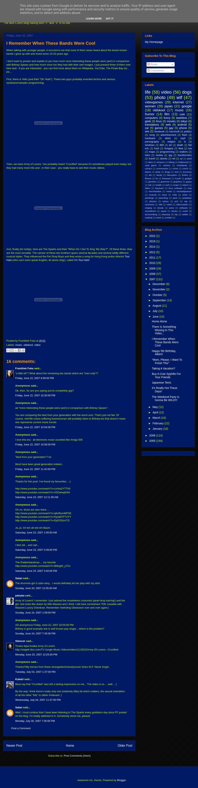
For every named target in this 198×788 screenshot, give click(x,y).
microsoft (174, 131)
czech (185, 168)
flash (184, 135)
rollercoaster (182, 204)
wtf (179, 97)
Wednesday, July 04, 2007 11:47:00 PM (38, 699)
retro (147, 155)
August (157, 305)
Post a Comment (20, 728)
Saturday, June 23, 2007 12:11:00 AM (36, 497)
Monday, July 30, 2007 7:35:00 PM (35, 720)
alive (150, 162)
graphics (177, 181)
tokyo (184, 121)
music (18, 344)
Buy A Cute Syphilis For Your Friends (166, 375)
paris (175, 198)
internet (178, 102)
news (164, 195)
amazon (161, 162)
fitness (148, 178)
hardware (150, 138)
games (159, 128)
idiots (168, 138)
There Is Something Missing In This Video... (164, 330)
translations (152, 124)
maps (152, 151)
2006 (152, 435)
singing (148, 208)
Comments (155, 70)
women (150, 106)
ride (160, 204)
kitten (147, 188)
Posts (152, 64)
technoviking (151, 214)
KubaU (19, 679)
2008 (152, 273)
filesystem (172, 175)
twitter (185, 214)
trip (176, 214)
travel (152, 158)
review (159, 155)
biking (171, 162)
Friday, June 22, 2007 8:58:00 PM (34, 378)
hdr (149, 185)
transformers (185, 155)
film (166, 114)
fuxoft (178, 178)
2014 (152, 246)
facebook (159, 131)
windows (149, 145)
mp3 (182, 138)
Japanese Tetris (161, 382)
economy (187, 172)
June (155, 316)
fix (157, 178)
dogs (187, 92)
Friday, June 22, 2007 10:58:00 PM (35, 444)
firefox (185, 175)
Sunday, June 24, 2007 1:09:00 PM (35, 612)
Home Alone (159, 321)
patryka (19, 595)
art (170, 145)
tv (185, 141)
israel (176, 185)
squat (163, 211)
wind (158, 217)
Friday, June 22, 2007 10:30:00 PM (35, 395)
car (147, 128)
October (157, 295)
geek (148, 121)
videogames (154, 102)
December (159, 284)
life (148, 92)
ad (181, 158)
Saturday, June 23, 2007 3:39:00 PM (36, 549)
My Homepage (154, 42)
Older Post (125, 745)
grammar (165, 181)
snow (171, 208)
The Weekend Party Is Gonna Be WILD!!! (165, 398)
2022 (152, 235)
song (152, 135)
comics (148, 168)
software (183, 208)
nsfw (174, 195)
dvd (176, 172)
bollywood (183, 162)
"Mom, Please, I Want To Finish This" (167, 361)
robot (169, 204)
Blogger (121, 780)
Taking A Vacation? (163, 368)
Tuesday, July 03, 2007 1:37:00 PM (35, 671)
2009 (152, 268)
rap (185, 201)
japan (169, 106)
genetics (152, 181)
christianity (182, 165)
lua (190, 148)
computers (151, 117)
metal (169, 191)
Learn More (94, 18)
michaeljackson (184, 191)
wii (173, 158)
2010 (152, 263)
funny (167, 117)
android (182, 124)
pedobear (187, 198)
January (157, 428)
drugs (167, 172)
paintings (149, 198)
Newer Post (14, 745)
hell (167, 185)
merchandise (155, 191)
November (159, 289)
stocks (174, 211)
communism (162, 168)
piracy (166, 201)
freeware (166, 178)
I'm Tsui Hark (81, 260)
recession (149, 204)
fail (150, 175)
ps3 (176, 201)
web (168, 124)
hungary (168, 148)
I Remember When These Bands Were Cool (50, 43)
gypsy (189, 181)
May (155, 407)
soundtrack (150, 211)
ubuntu (164, 158)
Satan (18, 578)
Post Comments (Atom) (77, 755)
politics (188, 131)
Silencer (20, 641)
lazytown (159, 188)
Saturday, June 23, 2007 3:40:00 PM (36, 570)
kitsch (185, 185)
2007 (152, 279)
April (155, 412)
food (156, 148)
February (158, 423)
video (37, 344)
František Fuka (24, 368)
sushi (185, 211)
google (187, 106)
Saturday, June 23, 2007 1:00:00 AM (36, 532)
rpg (170, 155)
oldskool (28, 344)
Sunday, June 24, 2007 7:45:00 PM (35, 633)
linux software (176, 188)
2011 (152, 257)
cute (182, 114)
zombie (168, 217)
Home (70, 745)
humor (149, 114)
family (159, 175)
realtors (183, 151)
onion (185, 195)
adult (189, 158)
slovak (160, 208)
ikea (181, 148)
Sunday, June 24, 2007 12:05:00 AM (36, 588)
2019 (152, 241)
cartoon (166, 165)
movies (171, 121)
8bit (162, 145)
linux (159, 121)
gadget (188, 178)
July (155, 311)
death (180, 145)
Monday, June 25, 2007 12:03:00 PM (36, 654)
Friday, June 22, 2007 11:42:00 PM (35, 469)
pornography (152, 141)
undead (148, 217)
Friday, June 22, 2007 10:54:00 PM (35, 427)
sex (147, 131)
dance (148, 172)
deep (157, 172)
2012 (152, 252)
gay (171, 128)
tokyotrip (166, 214)
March (156, 417)
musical (152, 195)
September (159, 300)
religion (172, 141)
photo (160, 97)
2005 (152, 440)
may (190, 188)
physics (153, 201)
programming (167, 151)
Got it (110, 18)
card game (151, 165)
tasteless (181, 117)
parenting (163, 198)
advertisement (168, 135)
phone (183, 128)
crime (175, 168)
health (159, 185)
